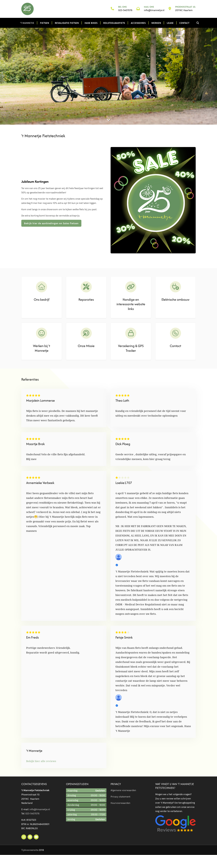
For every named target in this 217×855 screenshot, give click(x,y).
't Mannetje (27, 22)
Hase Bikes (91, 22)
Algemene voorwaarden (123, 790)
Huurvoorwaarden (120, 802)
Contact (184, 22)
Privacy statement (120, 796)
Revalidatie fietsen (67, 22)
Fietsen (44, 22)
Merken (156, 22)
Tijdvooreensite (29, 850)
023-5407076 (125, 10)
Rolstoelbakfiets (114, 22)
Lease (170, 22)
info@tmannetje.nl (154, 10)
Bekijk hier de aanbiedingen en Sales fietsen (51, 223)
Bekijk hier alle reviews (41, 761)
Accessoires (138, 22)
